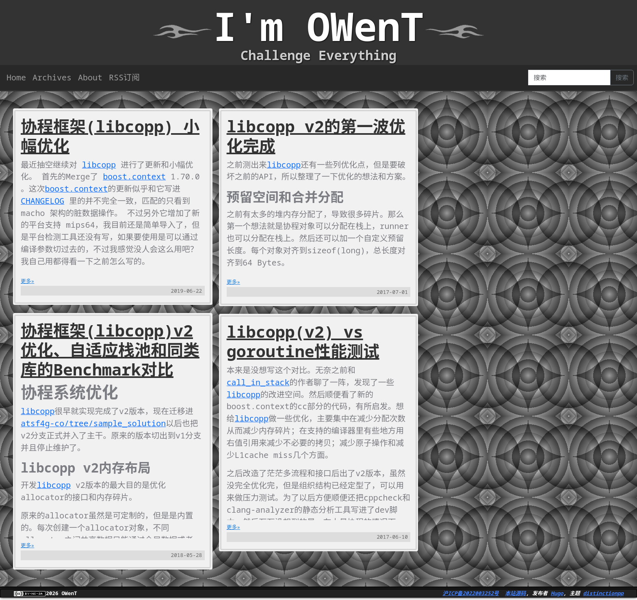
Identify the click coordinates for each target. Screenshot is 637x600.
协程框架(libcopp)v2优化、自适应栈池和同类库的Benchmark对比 (110, 350)
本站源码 (515, 594)
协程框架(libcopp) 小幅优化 (110, 136)
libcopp (99, 164)
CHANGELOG (43, 201)
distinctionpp (603, 594)
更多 (26, 281)
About (90, 77)
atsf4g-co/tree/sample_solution (94, 424)
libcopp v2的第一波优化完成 (316, 136)
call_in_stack (258, 395)
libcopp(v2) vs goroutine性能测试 (303, 354)
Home (16, 77)
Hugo (557, 594)
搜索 (621, 77)
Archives (52, 77)
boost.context (135, 176)
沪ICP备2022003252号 (471, 594)
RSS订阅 (124, 77)
